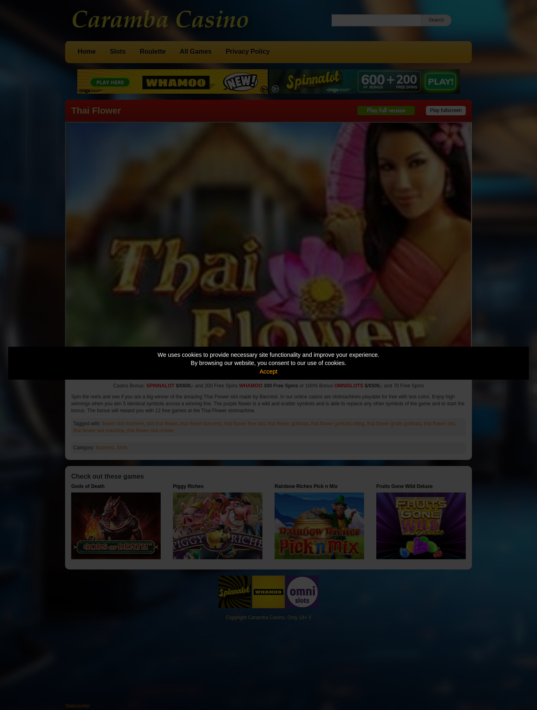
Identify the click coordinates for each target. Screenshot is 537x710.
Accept (268, 371)
